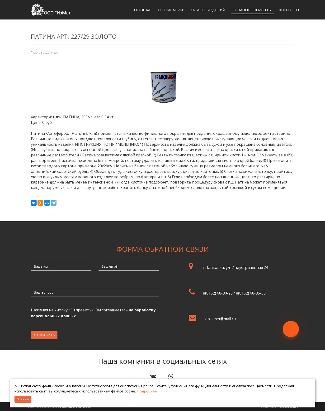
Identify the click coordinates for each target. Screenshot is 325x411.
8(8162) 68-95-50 (251, 293)
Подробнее (147, 391)
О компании (170, 9)
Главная (142, 9)
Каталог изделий (207, 9)
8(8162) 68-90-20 (218, 293)
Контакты (289, 9)
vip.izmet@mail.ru (220, 318)
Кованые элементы (252, 9)
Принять (23, 399)
